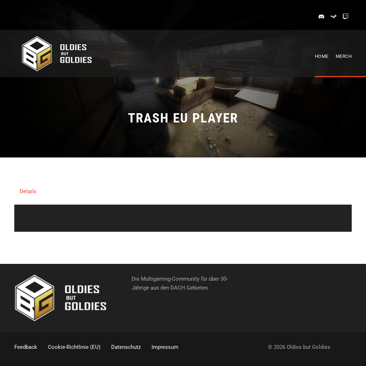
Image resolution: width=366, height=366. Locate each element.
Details (28, 191)
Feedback (25, 347)
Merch (344, 56)
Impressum (165, 347)
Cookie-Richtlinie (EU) (74, 347)
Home (321, 56)
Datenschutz (126, 347)
